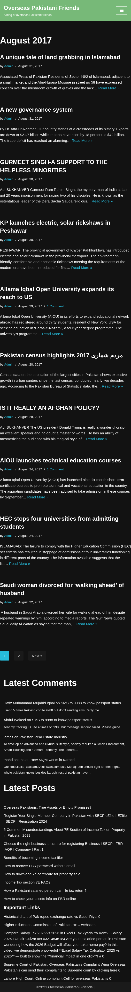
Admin (8, 66)
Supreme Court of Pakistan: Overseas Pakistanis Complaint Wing (56, 964)
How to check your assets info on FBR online (40, 899)
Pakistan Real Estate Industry (43, 737)
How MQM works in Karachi (53, 760)
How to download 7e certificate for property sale (42, 874)
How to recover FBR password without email (39, 866)
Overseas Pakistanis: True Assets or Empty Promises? (48, 807)
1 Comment (55, 306)
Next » (37, 656)
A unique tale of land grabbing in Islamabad (60, 57)
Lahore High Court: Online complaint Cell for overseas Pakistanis (56, 978)
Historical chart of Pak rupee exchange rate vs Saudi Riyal (50, 916)
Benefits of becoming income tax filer (33, 857)
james (8, 737)
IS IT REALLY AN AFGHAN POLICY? (49, 407)
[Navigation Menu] (121, 10)
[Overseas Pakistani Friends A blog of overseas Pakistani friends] (42, 10)
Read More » (108, 88)
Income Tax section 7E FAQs (27, 882)
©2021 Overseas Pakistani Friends (64, 987)
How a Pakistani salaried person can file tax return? (45, 890)
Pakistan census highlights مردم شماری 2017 (61, 355)
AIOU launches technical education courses (60, 460)
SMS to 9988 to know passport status (91, 703)
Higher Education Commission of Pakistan (37, 925)
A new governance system (36, 109)
